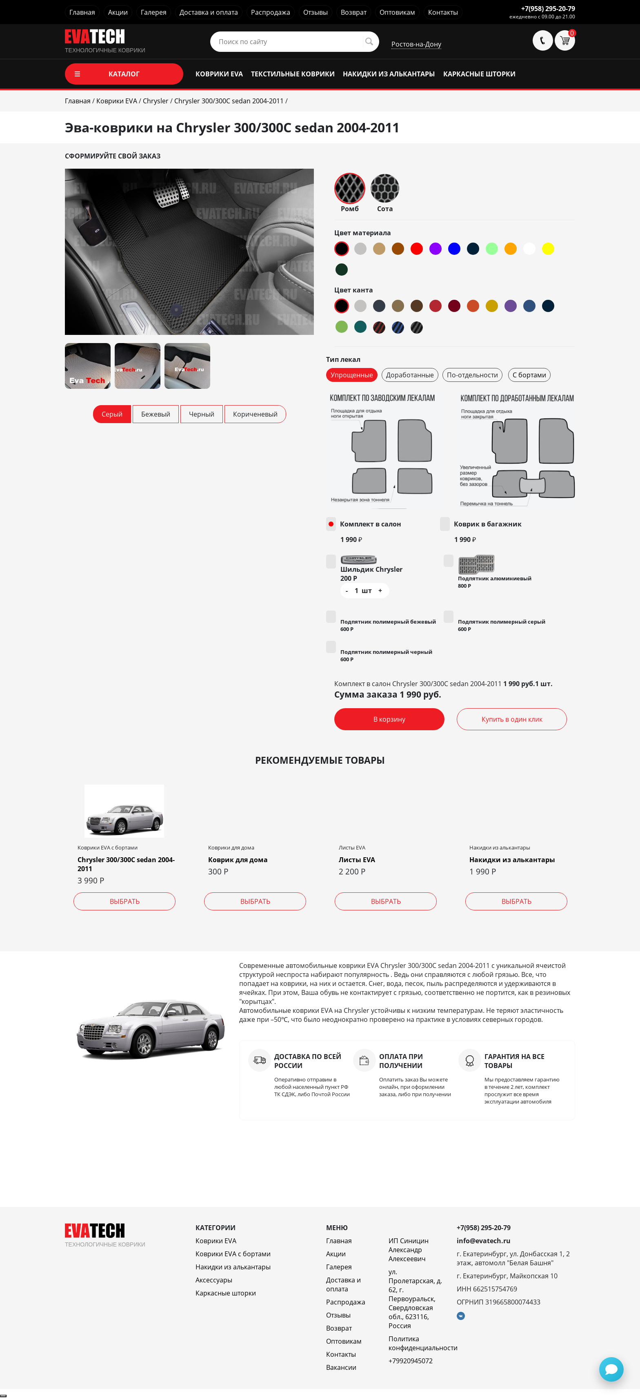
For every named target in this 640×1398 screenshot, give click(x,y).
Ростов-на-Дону (416, 44)
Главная (82, 12)
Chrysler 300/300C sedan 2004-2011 (126, 864)
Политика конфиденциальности (423, 1343)
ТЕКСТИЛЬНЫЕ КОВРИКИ (293, 73)
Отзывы (315, 12)
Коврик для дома (238, 859)
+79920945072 (411, 1360)
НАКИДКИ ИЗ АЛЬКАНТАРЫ (389, 73)
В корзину (389, 719)
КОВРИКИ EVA (219, 73)
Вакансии (341, 1367)
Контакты (443, 12)
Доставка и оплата (209, 12)
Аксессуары (214, 1279)
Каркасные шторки (226, 1293)
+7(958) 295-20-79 (548, 8)
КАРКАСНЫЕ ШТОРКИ (479, 73)
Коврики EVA (216, 1240)
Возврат (354, 12)
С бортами (529, 374)
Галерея (154, 12)
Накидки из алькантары (512, 859)
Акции (118, 12)
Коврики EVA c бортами (233, 1253)
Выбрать (125, 901)
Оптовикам (397, 12)
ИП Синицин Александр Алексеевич (409, 1249)
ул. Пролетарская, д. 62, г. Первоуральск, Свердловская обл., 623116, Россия (415, 1298)
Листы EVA (357, 859)
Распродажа (270, 12)
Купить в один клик (512, 719)
